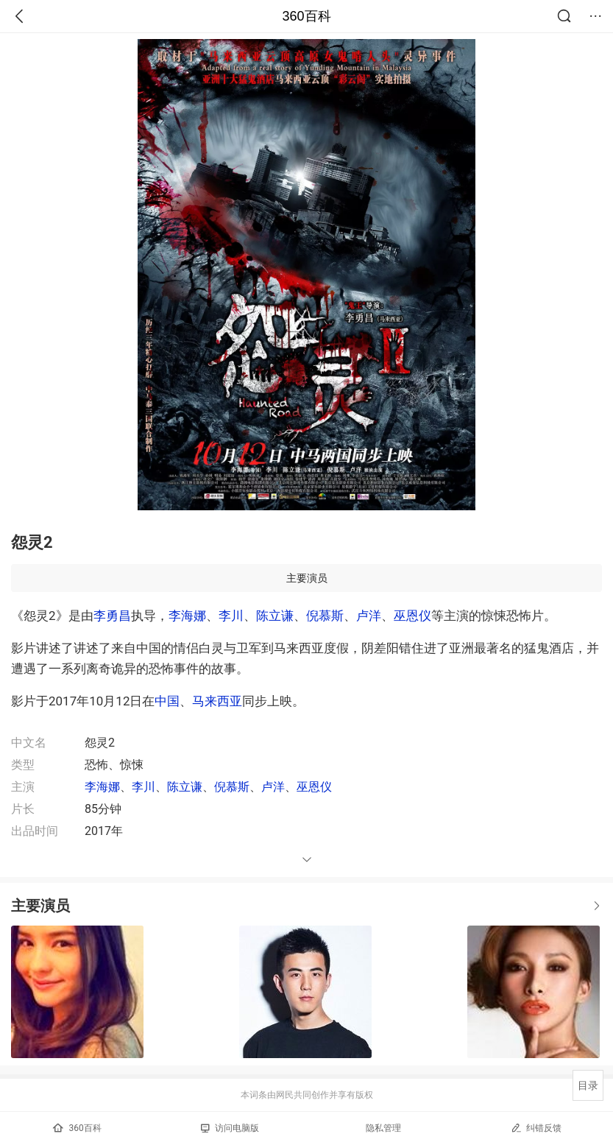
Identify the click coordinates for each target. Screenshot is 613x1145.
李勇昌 (112, 615)
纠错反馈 (536, 1127)
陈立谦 (275, 615)
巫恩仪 (412, 615)
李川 (231, 615)
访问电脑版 (230, 1128)
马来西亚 (217, 701)
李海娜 (187, 615)
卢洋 (368, 615)
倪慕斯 (325, 615)
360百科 (306, 16)
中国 (167, 701)
